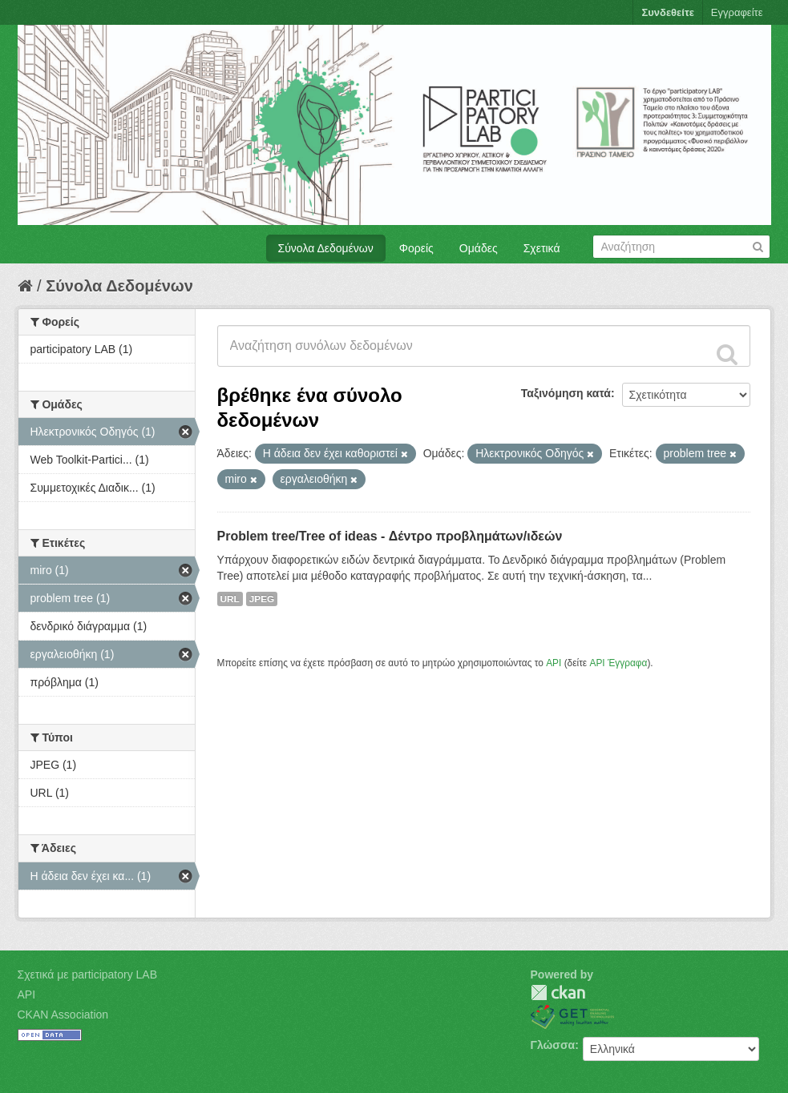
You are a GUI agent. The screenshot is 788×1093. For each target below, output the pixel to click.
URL (230, 599)
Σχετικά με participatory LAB (88, 974)
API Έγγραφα (618, 663)
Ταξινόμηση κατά (566, 393)
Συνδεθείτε (667, 12)
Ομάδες (478, 248)
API (553, 663)
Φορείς (416, 248)
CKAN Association (63, 1014)
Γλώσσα (553, 1045)
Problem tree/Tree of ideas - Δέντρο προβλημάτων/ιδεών (390, 536)
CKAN (558, 992)
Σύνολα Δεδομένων (326, 248)
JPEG (262, 599)
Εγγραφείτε (737, 12)
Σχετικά (541, 248)
